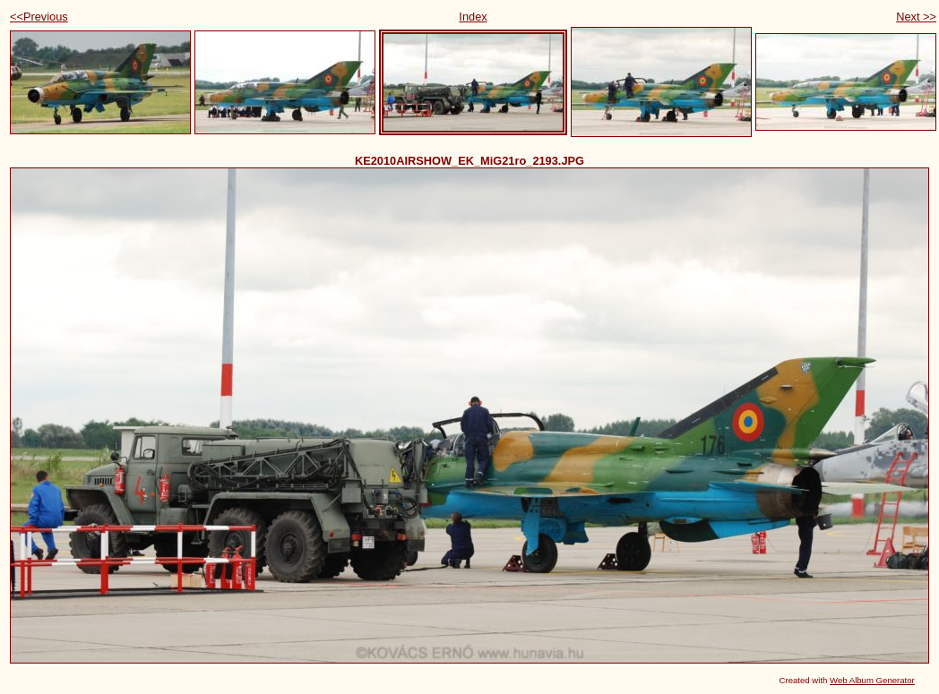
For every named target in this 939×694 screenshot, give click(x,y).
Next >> (916, 16)
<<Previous (39, 16)
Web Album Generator (872, 680)
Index (473, 16)
